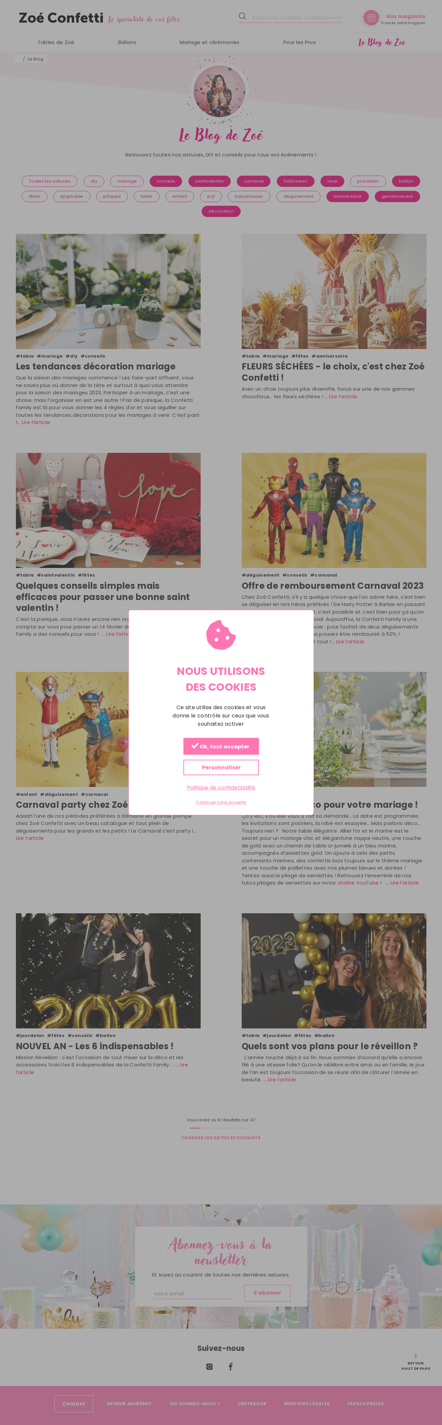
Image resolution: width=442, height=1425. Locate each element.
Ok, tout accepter (220, 746)
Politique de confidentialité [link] (221, 787)
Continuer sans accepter (221, 802)
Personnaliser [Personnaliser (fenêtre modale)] (221, 767)
